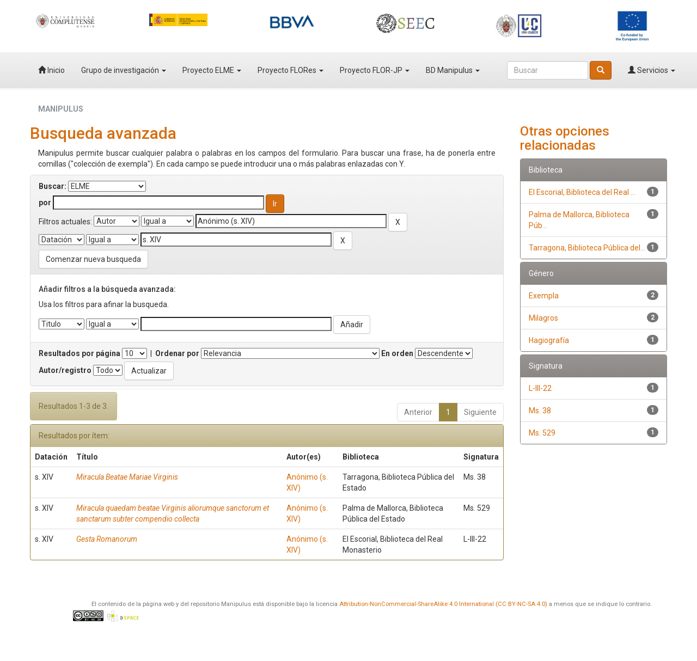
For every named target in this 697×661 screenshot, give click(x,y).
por (45, 202)
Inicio (51, 70)
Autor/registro (65, 370)
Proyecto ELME (211, 70)
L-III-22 (540, 388)
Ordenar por (177, 353)
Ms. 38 (540, 410)
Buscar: (52, 186)
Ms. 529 (542, 433)
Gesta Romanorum (106, 539)
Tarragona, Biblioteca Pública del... (587, 247)
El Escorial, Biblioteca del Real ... (582, 192)
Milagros (543, 318)
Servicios (651, 70)
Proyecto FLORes (290, 70)
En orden (397, 353)
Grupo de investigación (123, 70)
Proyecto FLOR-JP (374, 70)
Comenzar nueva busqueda (93, 259)
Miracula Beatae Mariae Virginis (127, 477)
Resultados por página (79, 353)
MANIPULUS (60, 109)
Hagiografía (549, 340)
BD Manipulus (453, 70)
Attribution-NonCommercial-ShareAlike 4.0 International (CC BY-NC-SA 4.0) (443, 604)
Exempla (544, 295)
